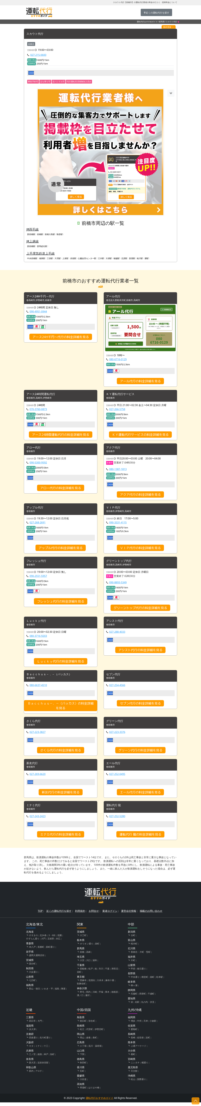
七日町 (32, 983)
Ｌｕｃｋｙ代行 (37, 623)
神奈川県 (82, 992)
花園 (59, 938)
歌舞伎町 (81, 987)
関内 (88, 995)
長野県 (131, 977)
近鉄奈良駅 (43, 1066)
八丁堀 (83, 1049)
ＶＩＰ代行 (114, 509)
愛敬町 (134, 1032)
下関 (82, 1057)
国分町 (32, 967)
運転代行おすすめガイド (147, 21)
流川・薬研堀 (95, 1049)
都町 (133, 1057)
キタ (31, 1049)
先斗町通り (45, 1041)
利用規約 (80, 914)
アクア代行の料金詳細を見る (140, 495)
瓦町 (82, 1074)
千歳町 (151, 997)
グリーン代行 (115, 724)
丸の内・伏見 (147, 1005)
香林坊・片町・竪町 (141, 955)
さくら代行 (34, 724)
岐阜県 (131, 985)
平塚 (101, 995)
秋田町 (83, 1066)
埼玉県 (80, 960)
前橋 (82, 955)
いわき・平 (47, 992)
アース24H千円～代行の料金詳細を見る (61, 337)
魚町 (52, 1057)
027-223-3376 (117, 735)
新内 (31, 1074)
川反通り (33, 975)
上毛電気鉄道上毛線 (40, 253)
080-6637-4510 (38, 688)
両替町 (142, 997)
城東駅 (42, 258)
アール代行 (114, 297)
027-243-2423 (38, 820)
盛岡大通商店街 (36, 958)
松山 (133, 1082)
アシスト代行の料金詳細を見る (140, 652)
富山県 (131, 943)
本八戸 (32, 950)
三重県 (30, 1021)
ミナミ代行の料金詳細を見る (60, 838)
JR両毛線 (32, 229)
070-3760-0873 (38, 410)
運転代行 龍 (114, 809)
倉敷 (88, 1041)
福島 (57, 992)
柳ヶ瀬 (134, 988)
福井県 (131, 960)
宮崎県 (131, 1062)
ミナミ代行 (34, 809)
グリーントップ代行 (120, 563)
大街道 (83, 1082)
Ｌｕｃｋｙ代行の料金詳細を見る (60, 663)
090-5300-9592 (38, 463)
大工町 (83, 938)
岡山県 (80, 1037)
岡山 (82, 1041)
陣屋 (63, 992)
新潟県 (131, 935)
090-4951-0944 (38, 312)
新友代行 (32, 766)
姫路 (40, 1057)
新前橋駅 (31, 234)
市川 (101, 972)
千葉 (107, 972)
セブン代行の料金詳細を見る (140, 706)
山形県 (30, 980)
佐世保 (140, 1041)
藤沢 (87, 998)
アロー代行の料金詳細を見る (60, 489)
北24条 (43, 938)
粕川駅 (140, 258)
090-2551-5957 (38, 577)
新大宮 (32, 1066)
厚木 (107, 995)
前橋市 (31, 43)
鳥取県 (80, 1021)
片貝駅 (58, 258)
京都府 (30, 1037)
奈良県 (30, 1062)
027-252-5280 (117, 820)
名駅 (137, 1005)
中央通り (135, 980)
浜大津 (32, 1032)
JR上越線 (32, 241)
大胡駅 (109, 258)
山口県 (80, 1054)
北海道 (30, 935)
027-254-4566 (117, 688)
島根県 (80, 1029)
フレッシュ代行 (37, 563)
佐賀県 (131, 1029)
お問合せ (94, 914)
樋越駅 (117, 258)
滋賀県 (30, 1029)
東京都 (80, 980)
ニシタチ (135, 1066)
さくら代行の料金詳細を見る (60, 753)
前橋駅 (40, 234)
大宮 (82, 963)
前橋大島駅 (50, 234)
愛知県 (131, 1002)
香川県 (80, 1071)
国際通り (141, 1082)
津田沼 (114, 972)
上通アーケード (138, 1049)
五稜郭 (50, 942)
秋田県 (30, 972)
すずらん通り (32, 942)
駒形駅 (60, 234)
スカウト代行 (35, 34)
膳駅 (147, 258)
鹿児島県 (133, 1071)
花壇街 (91, 983)
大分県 (131, 1054)
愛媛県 (80, 1079)
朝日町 (83, 1024)
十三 (46, 1049)
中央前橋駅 (32, 258)
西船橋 (83, 972)
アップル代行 (35, 509)
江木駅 (101, 258)
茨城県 (80, 935)
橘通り (144, 1066)
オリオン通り (86, 947)
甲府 (133, 972)
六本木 (100, 983)
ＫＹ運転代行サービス (122, 395)
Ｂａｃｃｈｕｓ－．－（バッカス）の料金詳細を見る (61, 708)
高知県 (80, 1087)
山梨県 (131, 968)
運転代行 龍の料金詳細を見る (140, 838)
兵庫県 (30, 1054)
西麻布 (83, 983)
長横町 (41, 950)
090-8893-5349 (118, 584)
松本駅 (159, 980)
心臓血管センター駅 (87, 258)
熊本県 (131, 1046)
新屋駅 (132, 258)
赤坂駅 (73, 258)
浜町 (148, 1041)
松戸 (90, 972)
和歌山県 (31, 1071)
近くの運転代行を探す (58, 914)
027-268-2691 (38, 524)
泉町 (97, 947)
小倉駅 (153, 1024)
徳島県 (80, 1062)
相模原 (114, 995)
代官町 (89, 1032)
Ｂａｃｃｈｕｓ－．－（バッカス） (51, 677)
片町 (133, 963)
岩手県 (30, 955)
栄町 (79, 975)
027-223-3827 (38, 735)
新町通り (50, 950)
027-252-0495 (117, 777)
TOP (40, 914)
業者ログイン (109, 914)
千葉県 (80, 968)
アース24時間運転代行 (42, 395)
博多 (133, 1024)
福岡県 (131, 1021)
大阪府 (30, 1046)
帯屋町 (83, 1091)
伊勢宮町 (99, 1032)
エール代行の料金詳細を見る (140, 795)
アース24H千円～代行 (41, 297)
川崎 (94, 995)
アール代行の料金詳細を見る (140, 381)
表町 (94, 1041)
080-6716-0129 (118, 360)
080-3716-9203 (38, 638)
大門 (43, 942)
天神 (145, 1024)
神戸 (46, 1057)
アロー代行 (34, 449)
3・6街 (52, 938)
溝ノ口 (80, 998)
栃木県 (80, 943)
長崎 (133, 1041)
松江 (82, 1032)
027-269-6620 (38, 777)
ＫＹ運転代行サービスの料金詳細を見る (140, 435)
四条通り (33, 1041)
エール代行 (114, 766)
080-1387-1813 (118, 470)
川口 (88, 963)
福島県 (30, 988)
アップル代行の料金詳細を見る (61, 549)
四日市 (32, 1024)
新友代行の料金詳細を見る (60, 795)
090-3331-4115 (118, 524)
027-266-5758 (117, 410)
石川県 (131, 952)
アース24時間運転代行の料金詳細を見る (60, 435)
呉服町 (134, 997)
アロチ (38, 1074)
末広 (58, 942)
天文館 (134, 1074)
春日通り (141, 972)
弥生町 (91, 1024)
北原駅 (124, 258)
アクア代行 (114, 449)
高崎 (88, 955)
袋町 (152, 980)
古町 (133, 938)
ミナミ (38, 1049)
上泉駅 (65, 258)
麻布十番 (109, 983)
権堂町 (144, 980)
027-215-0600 (38, 55)
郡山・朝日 (34, 992)
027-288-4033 (117, 634)
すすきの (33, 938)
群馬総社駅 (42, 246)
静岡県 (131, 993)
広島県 (80, 1046)
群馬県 (162, 21)
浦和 (94, 963)
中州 (139, 1024)
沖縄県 (131, 1079)
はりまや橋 (93, 1091)
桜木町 (134, 947)
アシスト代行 (115, 623)
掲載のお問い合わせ (151, 914)
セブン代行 (114, 677)
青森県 (30, 947)
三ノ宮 (32, 1057)
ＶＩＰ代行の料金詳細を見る (140, 549)
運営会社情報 (128, 914)
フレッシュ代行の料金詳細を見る (60, 603)
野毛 (82, 995)
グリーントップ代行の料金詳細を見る (140, 609)
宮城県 (30, 963)
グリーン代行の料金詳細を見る (140, 753)
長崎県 (131, 1037)
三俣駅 (50, 258)
